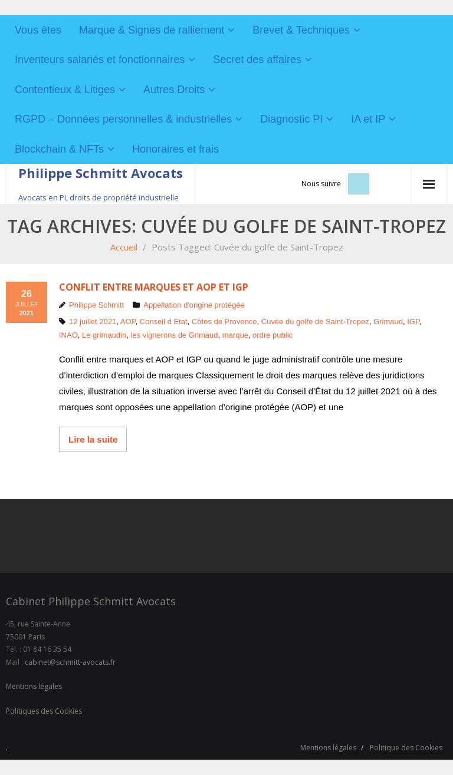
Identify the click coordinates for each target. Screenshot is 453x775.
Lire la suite (92, 439)
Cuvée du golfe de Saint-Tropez (315, 321)
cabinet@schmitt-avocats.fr (70, 662)
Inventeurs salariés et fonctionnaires (100, 59)
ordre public (272, 335)
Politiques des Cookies (44, 711)
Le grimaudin (104, 335)
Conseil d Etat (164, 321)
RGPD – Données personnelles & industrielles (123, 119)
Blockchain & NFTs (59, 149)
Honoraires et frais (175, 149)
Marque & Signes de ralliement (151, 30)
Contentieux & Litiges (65, 89)
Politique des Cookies (406, 748)
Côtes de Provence (224, 321)
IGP (413, 321)
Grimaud (388, 321)
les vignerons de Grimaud (174, 335)
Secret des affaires (257, 59)
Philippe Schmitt (96, 305)
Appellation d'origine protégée (194, 305)
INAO (68, 335)
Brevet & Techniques (301, 30)
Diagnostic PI (291, 119)
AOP (128, 321)
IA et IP (368, 119)
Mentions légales (34, 686)
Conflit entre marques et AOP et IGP (153, 287)
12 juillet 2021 (92, 321)
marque (235, 335)
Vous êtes (38, 30)
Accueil (123, 247)
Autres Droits (174, 89)
